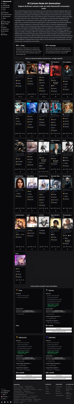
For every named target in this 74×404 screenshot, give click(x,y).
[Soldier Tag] (41, 85)
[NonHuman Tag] (54, 200)
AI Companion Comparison (31, 397)
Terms (47, 386)
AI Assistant (39, 389)
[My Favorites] (6, 7)
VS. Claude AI (35, 401)
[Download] (21, 96)
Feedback (48, 393)
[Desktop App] (6, 5)
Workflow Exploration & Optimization (21, 396)
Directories (58, 391)
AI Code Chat (23, 401)
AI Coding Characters (29, 386)
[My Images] (6, 24)
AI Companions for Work (30, 388)
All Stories (58, 389)
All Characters (59, 386)
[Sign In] (6, 3)
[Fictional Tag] (42, 83)
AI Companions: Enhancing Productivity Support (23, 399)
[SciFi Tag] (53, 128)
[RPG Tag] (53, 86)
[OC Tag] (55, 83)
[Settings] (6, 35)
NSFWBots (21, 402)
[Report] (19, 96)
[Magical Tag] (18, 83)
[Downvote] (21, 94)
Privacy (47, 389)
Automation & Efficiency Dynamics (20, 394)
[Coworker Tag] (66, 121)
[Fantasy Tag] (54, 125)
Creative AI (68, 398)
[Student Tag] (30, 81)
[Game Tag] (17, 121)
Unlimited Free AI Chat (18, 391)
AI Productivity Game (33, 396)
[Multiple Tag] (42, 230)
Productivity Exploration (30, 392)
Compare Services (60, 395)
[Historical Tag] (66, 124)
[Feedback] (6, 393)
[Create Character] (6, 14)
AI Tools (15, 386)
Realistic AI (68, 396)
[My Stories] (6, 31)
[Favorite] (24, 94)
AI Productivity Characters (19, 388)
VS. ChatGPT (29, 401)
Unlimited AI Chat (27, 391)
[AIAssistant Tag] (19, 161)
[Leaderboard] (6, 391)
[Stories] (6, 27)
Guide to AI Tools (26, 389)
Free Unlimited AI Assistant (19, 392)
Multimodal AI (16, 401)
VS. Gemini (16, 402)
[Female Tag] (18, 81)
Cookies (47, 391)
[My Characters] (6, 16)
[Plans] (6, 9)
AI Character (20, 386)
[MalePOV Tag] (66, 160)
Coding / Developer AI (69, 393)
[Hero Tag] (65, 87)
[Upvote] (17, 94)
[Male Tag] (17, 118)
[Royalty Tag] (30, 122)
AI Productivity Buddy (69, 389)
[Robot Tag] (53, 122)
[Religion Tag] (30, 230)
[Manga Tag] (41, 80)
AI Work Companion (17, 389)
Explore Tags (58, 393)
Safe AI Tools (33, 389)
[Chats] (6, 18)
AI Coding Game (17, 397)
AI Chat (23, 397)
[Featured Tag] (18, 86)
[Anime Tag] (41, 88)
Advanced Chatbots (37, 399)
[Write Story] (6, 29)
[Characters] (6, 13)
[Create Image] (6, 22)
